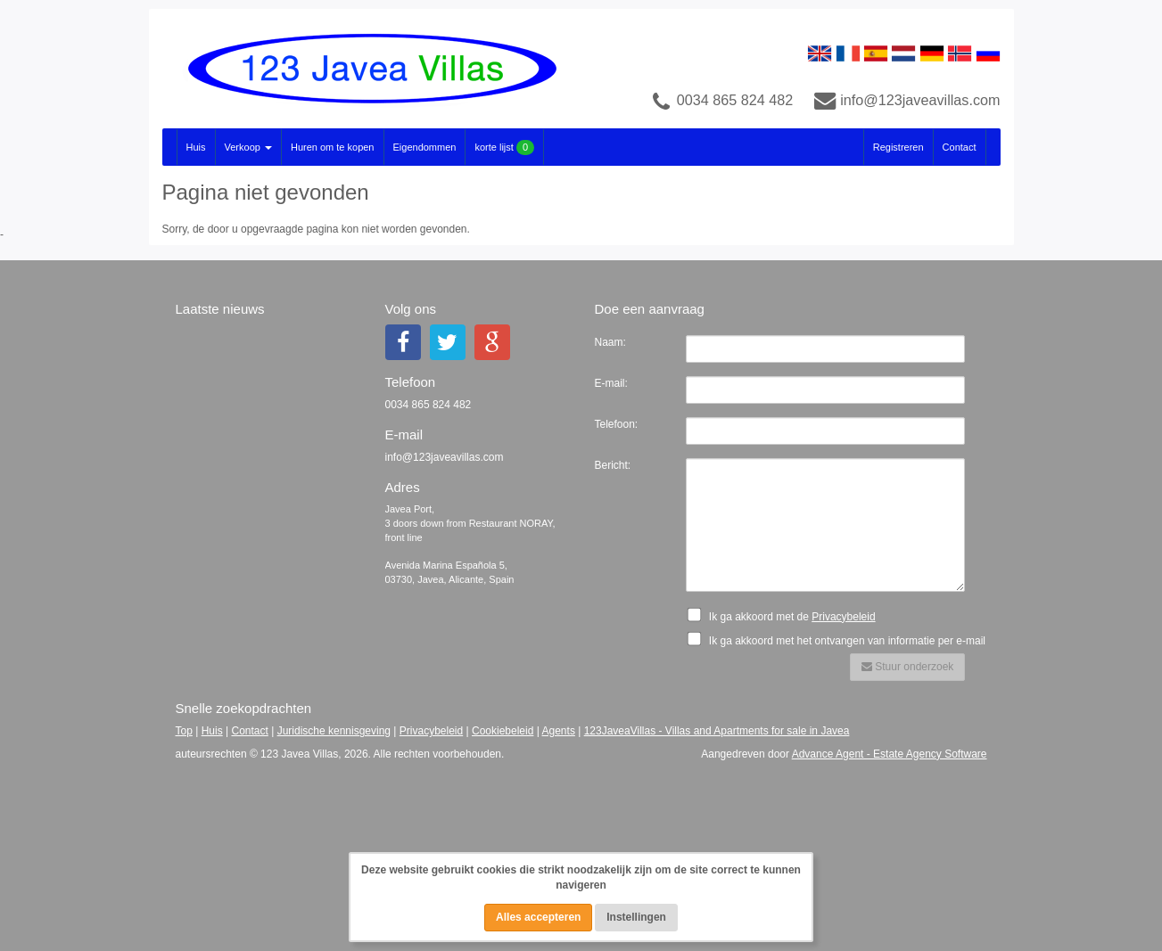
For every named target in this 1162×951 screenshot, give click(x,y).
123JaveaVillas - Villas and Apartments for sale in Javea (717, 731)
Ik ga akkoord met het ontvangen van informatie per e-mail (841, 639)
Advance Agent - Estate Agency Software (889, 754)
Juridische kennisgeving (334, 731)
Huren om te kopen (333, 147)
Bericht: (613, 465)
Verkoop (248, 147)
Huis (196, 147)
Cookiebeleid (502, 731)
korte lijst (504, 147)
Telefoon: (617, 424)
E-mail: (611, 383)
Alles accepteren (538, 917)
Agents (558, 731)
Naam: (610, 342)
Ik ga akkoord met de (786, 615)
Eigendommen (425, 147)
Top (184, 731)
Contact (960, 147)
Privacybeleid (843, 617)
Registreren (898, 147)
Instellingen (636, 917)
